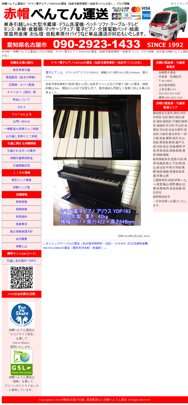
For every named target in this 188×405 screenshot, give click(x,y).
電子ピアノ (53, 72)
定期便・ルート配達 (21, 84)
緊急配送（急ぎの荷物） (21, 77)
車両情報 (21, 201)
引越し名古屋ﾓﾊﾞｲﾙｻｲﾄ (21, 260)
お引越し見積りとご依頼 (21, 136)
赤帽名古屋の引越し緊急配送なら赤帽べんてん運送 (94, 399)
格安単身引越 (21, 69)
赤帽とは (21, 246)
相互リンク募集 (22, 180)
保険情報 (21, 209)
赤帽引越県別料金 (21, 158)
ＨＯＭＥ (120, 243)
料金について (21, 99)
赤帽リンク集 (21, 187)
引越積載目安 (21, 165)
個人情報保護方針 (21, 231)
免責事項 (21, 224)
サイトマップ (179, 3)
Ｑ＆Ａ (21, 107)
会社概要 (21, 239)
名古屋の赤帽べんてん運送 (172, 51)
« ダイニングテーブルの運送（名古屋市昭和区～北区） (78, 243)
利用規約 (21, 216)
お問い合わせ (21, 121)
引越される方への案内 (21, 150)
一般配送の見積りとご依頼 (21, 128)
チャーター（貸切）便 (21, 92)
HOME (6, 51)
